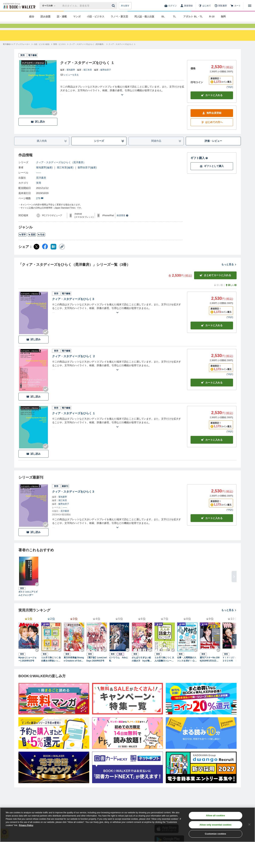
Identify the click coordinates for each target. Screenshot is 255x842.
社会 (41, 241)
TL (174, 16)
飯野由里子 (105, 76)
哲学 (22, 241)
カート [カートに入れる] (212, 331)
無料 (223, 16)
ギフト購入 (199, 164)
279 (39, 204)
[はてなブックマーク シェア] (53, 253)
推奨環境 (122, 222)
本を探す (125, 5)
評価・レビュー (213, 147)
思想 (32, 241)
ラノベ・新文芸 (119, 16)
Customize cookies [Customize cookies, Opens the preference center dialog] (215, 833)
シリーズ (109, 147)
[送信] (113, 5)
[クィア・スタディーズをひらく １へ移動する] (122, 50)
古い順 (218, 291)
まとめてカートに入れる (215, 281)
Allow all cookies (215, 815)
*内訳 (229, 93)
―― (38, 179)
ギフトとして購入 (212, 172)
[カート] (235, 5)
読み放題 (45, 16)
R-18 (211, 16)
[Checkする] (54, 119)
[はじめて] (205, 5)
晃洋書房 (41, 184)
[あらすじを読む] (122, 96)
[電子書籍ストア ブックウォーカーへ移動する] (16, 50)
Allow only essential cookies (215, 824)
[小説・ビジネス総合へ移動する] (42, 50)
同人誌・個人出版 (144, 16)
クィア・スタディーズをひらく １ (73, 419)
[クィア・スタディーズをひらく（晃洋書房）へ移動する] (87, 50)
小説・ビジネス (95, 16)
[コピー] (62, 253)
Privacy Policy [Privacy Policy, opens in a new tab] (26, 825)
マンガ (77, 16)
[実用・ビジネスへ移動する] (59, 50)
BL (163, 16)
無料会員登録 (211, 119)
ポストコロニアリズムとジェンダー (28, 600)
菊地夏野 (71, 76)
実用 (38, 189)
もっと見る (229, 270)
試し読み (38, 128)
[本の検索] (50, 5)
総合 (31, 16)
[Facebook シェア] (45, 253)
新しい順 (231, 291)
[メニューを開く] (250, 6)
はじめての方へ (212, 128)
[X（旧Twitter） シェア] (36, 253)
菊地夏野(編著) (44, 173)
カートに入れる (212, 101)
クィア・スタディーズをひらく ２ (73, 362)
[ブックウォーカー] (19, 5)
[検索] (113, 5)
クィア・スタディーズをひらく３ (73, 305)
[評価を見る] (69, 81)
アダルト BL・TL (193, 16)
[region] (127, 824)
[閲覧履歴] (221, 5)
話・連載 (62, 16)
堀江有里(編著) (65, 173)
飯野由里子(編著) (87, 173)
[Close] (249, 824)
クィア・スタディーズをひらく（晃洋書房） (61, 168)
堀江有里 (87, 76)
